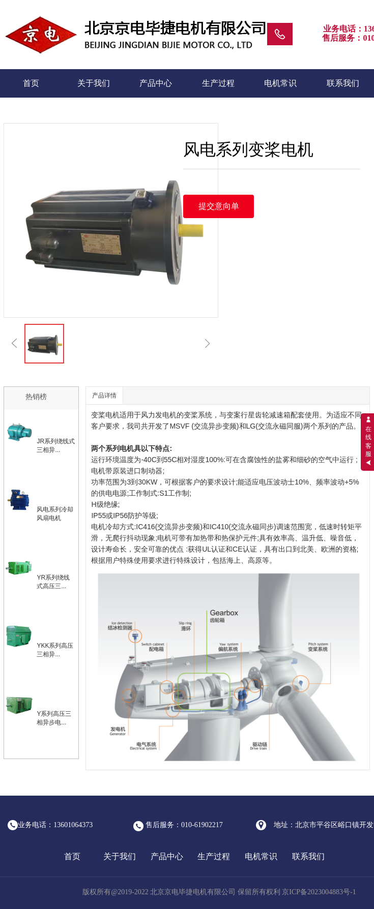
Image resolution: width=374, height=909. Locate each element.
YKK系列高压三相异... (55, 650)
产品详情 (104, 395)
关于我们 (93, 83)
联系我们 (343, 83)
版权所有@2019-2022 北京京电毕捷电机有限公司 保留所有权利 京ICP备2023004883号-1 (220, 892)
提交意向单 (218, 206)
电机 (112, 415)
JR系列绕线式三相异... (56, 445)
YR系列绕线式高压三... (53, 582)
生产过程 (218, 83)
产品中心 (155, 83)
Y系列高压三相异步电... (54, 718)
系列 (325, 426)
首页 (31, 83)
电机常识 (280, 83)
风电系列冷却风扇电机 (55, 514)
